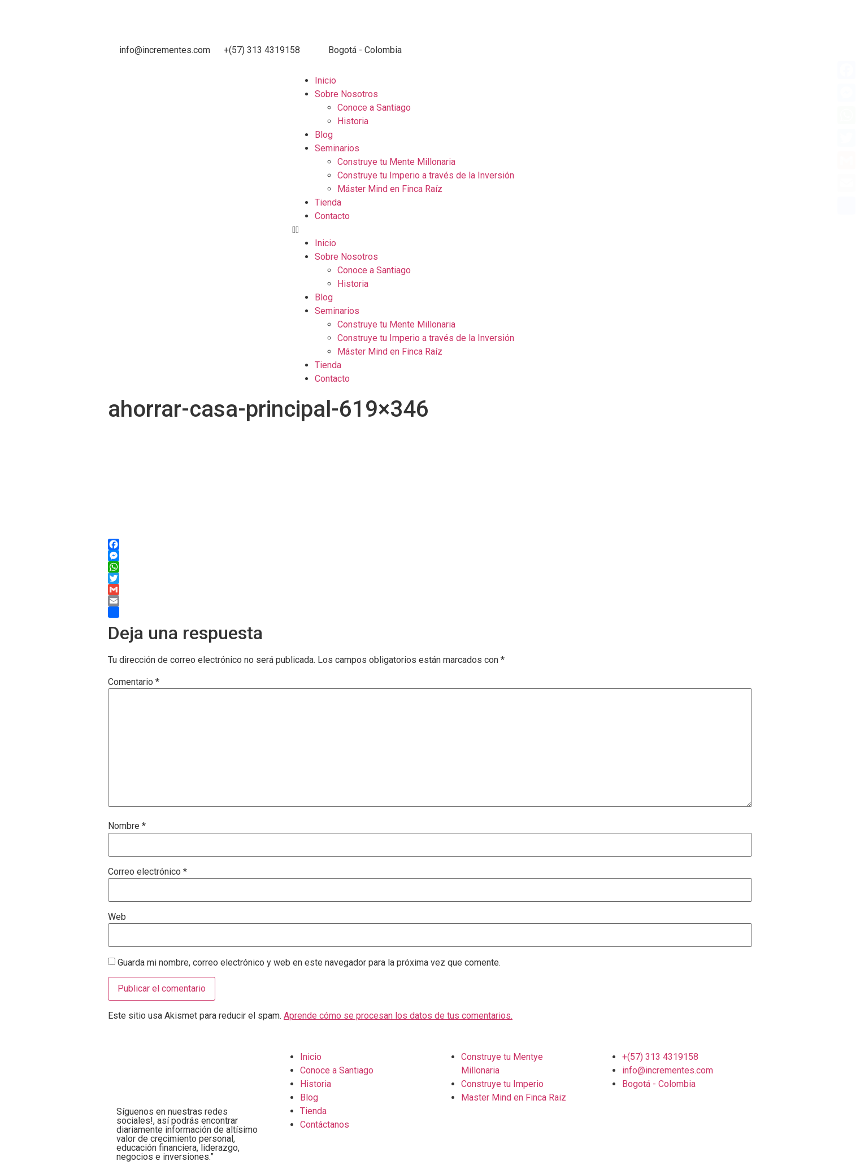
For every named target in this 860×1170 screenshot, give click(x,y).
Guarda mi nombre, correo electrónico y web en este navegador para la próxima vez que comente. (309, 962)
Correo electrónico (147, 871)
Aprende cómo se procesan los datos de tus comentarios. (398, 1015)
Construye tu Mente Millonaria (396, 161)
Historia (352, 121)
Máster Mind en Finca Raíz (389, 189)
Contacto (332, 216)
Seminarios (337, 148)
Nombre (127, 826)
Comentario (133, 682)
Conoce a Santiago (374, 107)
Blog (324, 134)
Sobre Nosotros (346, 94)
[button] (573, 230)
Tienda (328, 202)
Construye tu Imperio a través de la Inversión (425, 175)
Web (117, 917)
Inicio (325, 80)
